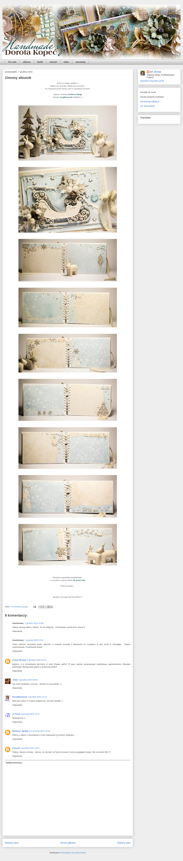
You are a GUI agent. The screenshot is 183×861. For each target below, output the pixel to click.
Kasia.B (16, 748)
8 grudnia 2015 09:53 (28, 680)
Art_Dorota (155, 72)
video (66, 62)
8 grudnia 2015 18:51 (30, 748)
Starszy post (123, 842)
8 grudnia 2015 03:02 (36, 660)
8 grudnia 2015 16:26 (40, 731)
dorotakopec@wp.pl (149, 101)
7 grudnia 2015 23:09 (34, 623)
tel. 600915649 (147, 106)
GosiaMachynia (19, 697)
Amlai (15, 680)
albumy (27, 62)
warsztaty (81, 62)
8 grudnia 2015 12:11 (30, 714)
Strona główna (68, 842)
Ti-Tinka (16, 714)
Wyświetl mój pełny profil (152, 81)
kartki (40, 62)
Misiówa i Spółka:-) (21, 731)
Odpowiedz (17, 631)
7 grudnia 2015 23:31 (34, 640)
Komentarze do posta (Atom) (73, 852)
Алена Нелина (19, 660)
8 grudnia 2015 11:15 (37, 697)
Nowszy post (11, 842)
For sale (12, 62)
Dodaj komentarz (14, 763)
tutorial (53, 62)
